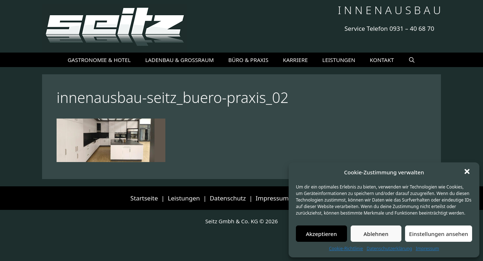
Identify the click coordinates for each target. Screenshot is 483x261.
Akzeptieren (321, 233)
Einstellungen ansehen (438, 233)
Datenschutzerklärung (389, 248)
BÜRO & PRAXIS (248, 59)
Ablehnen (376, 233)
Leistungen (184, 198)
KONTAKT (382, 59)
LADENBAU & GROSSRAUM (179, 59)
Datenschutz (228, 198)
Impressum (427, 248)
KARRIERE (295, 59)
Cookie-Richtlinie (346, 248)
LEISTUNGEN (338, 59)
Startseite (144, 198)
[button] (467, 172)
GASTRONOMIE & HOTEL (99, 59)
